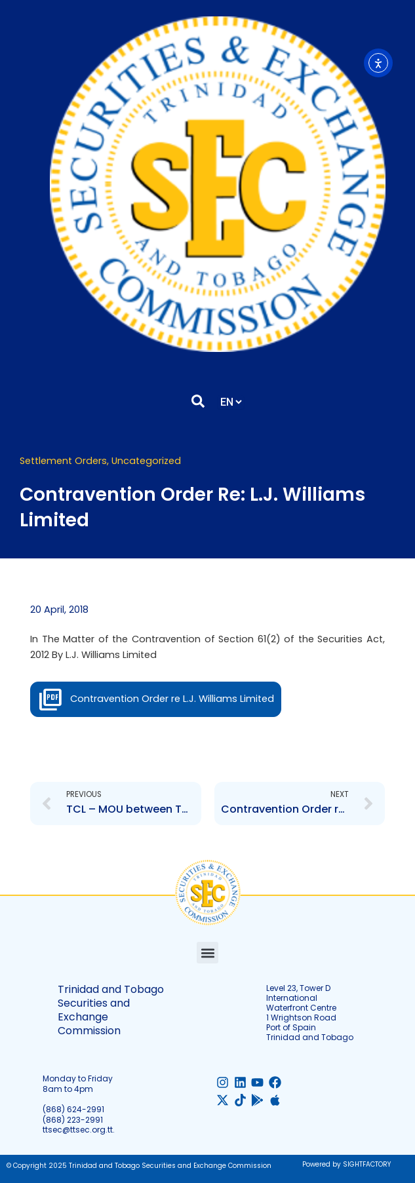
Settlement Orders (63, 460)
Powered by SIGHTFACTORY (346, 1164)
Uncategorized (146, 460)
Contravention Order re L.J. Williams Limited (172, 698)
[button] (207, 952)
